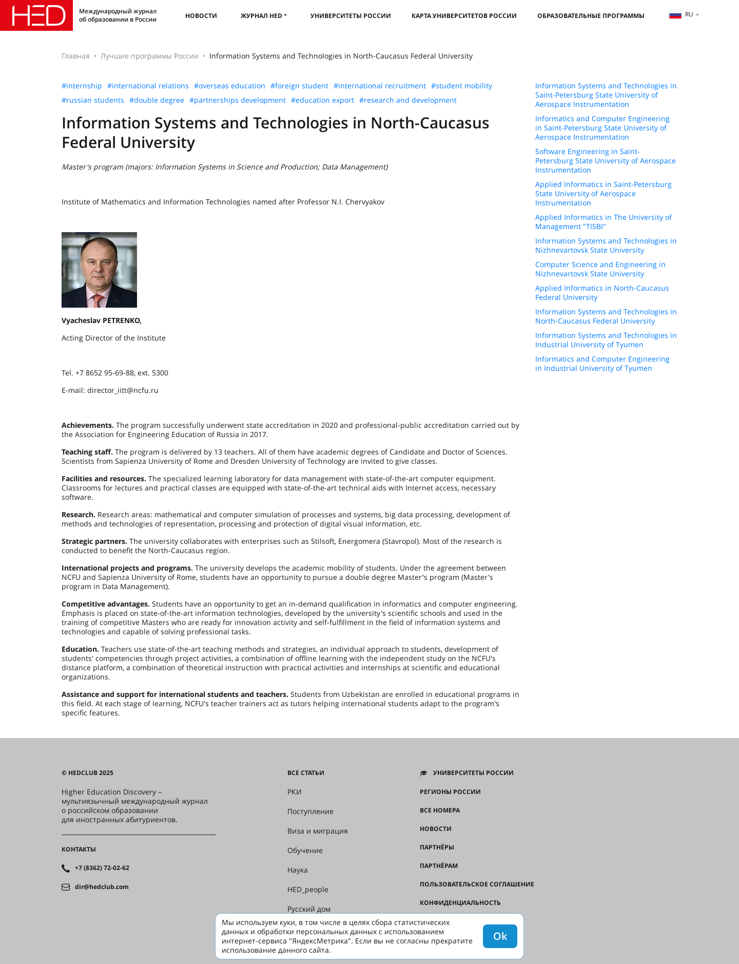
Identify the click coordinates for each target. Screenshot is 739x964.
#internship (82, 85)
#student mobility (461, 85)
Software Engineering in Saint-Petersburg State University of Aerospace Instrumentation (605, 161)
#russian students (93, 100)
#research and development (408, 100)
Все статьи (305, 773)
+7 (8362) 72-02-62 (102, 868)
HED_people (307, 889)
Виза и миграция (317, 831)
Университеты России (350, 15)
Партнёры (437, 847)
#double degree (156, 100)
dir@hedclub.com (102, 887)
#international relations (148, 85)
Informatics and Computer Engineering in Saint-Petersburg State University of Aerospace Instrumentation (602, 128)
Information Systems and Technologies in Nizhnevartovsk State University (606, 245)
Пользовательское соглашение (477, 884)
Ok (500, 936)
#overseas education (229, 85)
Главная (76, 56)
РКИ (294, 792)
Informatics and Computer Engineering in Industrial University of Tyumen (602, 363)
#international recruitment (380, 85)
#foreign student (299, 85)
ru (681, 14)
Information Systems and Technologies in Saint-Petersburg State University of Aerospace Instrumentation (606, 95)
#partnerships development (237, 100)
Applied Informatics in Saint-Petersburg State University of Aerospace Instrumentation (603, 193)
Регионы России (450, 792)
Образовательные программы (591, 15)
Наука (297, 870)
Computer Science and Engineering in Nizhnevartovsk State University (600, 269)
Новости (201, 15)
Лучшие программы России (150, 56)
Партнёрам (439, 866)
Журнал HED (261, 15)
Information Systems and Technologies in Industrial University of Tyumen (606, 340)
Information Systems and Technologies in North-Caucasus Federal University (606, 316)
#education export (322, 100)
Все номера (440, 810)
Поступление (310, 811)
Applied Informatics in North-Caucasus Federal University (602, 292)
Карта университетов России (464, 15)
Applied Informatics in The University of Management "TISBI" (603, 222)
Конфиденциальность (460, 903)
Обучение (305, 850)
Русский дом (308, 909)
